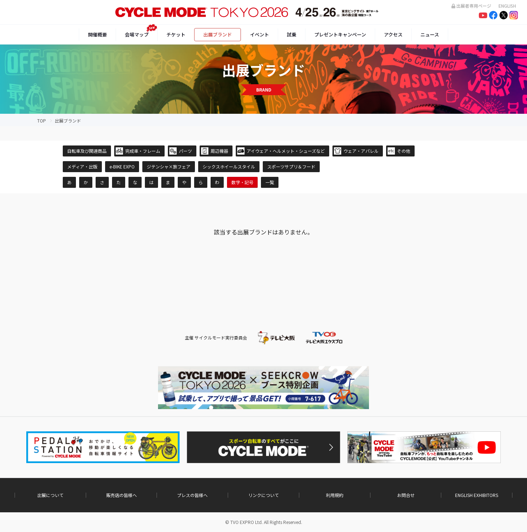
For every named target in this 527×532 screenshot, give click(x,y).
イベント (259, 34)
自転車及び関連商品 (87, 151)
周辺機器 (219, 151)
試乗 (291, 34)
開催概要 (97, 34)
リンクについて (263, 495)
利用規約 (334, 495)
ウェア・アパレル (360, 151)
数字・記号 (242, 182)
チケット (175, 34)
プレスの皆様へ (192, 495)
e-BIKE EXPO (122, 166)
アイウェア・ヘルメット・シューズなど (286, 151)
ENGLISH (507, 6)
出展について (50, 495)
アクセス (393, 34)
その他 (403, 151)
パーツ (185, 151)
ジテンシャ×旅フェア (169, 166)
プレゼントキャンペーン (340, 34)
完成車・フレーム (142, 151)
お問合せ (406, 495)
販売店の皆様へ (121, 495)
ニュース (429, 34)
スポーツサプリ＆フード (291, 166)
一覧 (269, 182)
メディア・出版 (82, 166)
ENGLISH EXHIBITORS (476, 495)
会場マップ (137, 34)
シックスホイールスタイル (229, 166)
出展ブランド (217, 34)
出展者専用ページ (471, 6)
